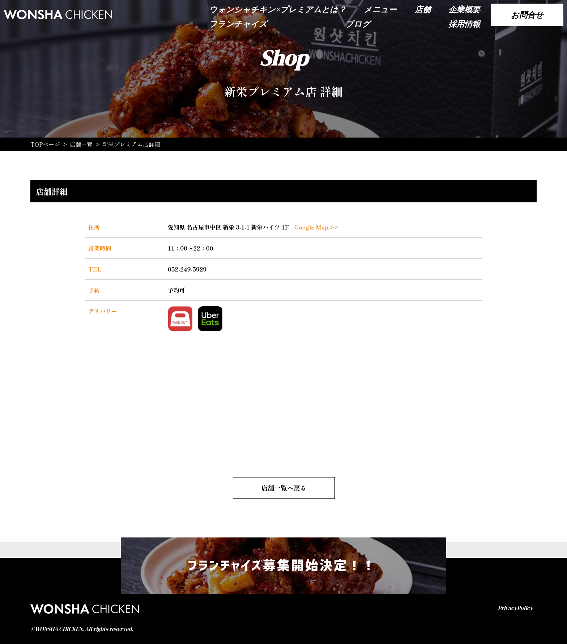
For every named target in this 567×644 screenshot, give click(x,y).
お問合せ (527, 14)
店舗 (423, 9)
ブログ (357, 23)
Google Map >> (316, 226)
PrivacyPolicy (515, 607)
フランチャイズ (238, 23)
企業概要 (464, 9)
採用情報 (464, 23)
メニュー (380, 9)
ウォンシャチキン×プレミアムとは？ (277, 9)
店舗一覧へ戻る (284, 487)
